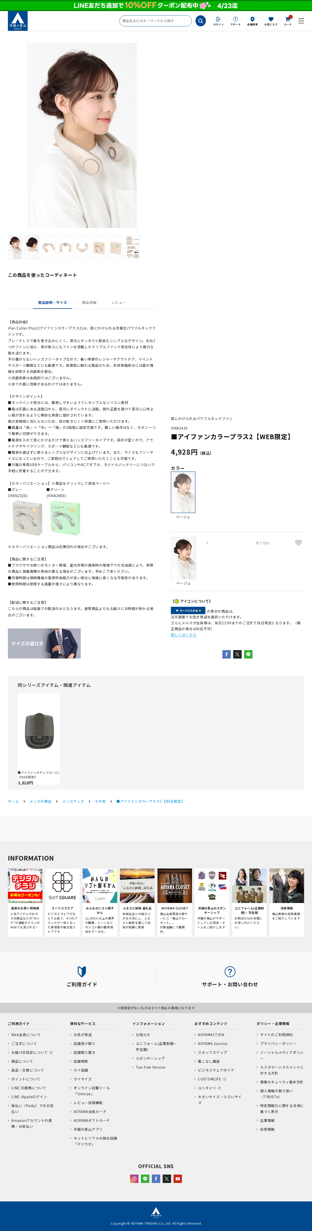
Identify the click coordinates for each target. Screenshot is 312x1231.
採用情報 (267, 1129)
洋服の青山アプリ (88, 1129)
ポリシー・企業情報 (273, 1023)
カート (288, 20)
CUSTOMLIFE (209, 1078)
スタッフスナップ (212, 1052)
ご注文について (24, 1043)
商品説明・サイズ (52, 302)
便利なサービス (83, 1023)
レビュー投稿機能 (88, 1102)
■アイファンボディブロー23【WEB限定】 (38, 774)
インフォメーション (148, 1023)
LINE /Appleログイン (29, 1096)
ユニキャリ (207, 1087)
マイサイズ (83, 1078)
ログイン (218, 24)
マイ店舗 (81, 1070)
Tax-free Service (150, 1067)
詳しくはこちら (183, 634)
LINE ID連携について (28, 1087)
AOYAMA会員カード (90, 1111)
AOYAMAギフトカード (92, 1120)
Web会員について (26, 1034)
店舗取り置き (85, 1052)
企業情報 (267, 1120)
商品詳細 (89, 302)
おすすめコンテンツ (211, 1023)
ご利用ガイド (19, 1023)
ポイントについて (25, 1078)
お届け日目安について (29, 1052)
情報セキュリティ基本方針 (282, 1081)
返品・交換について (27, 1070)
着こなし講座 (209, 1061)
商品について (22, 1061)
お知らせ (143, 1034)
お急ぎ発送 (83, 1034)
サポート (235, 24)
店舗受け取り (85, 1043)
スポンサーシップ (150, 1058)
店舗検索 (252, 24)
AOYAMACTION (211, 1034)
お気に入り (271, 24)
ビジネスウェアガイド (216, 1070)
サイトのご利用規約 (276, 1034)
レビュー (118, 302)
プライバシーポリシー (278, 1043)
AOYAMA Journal (213, 1043)
